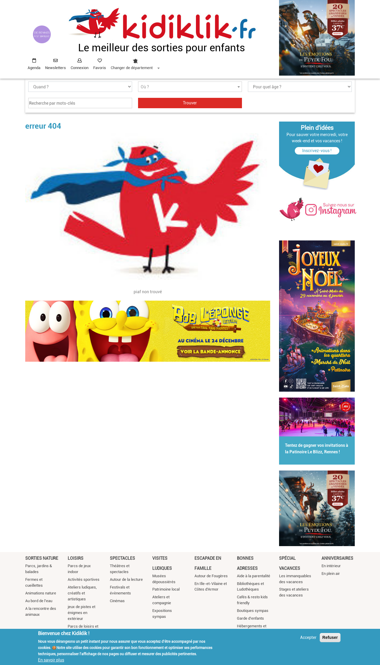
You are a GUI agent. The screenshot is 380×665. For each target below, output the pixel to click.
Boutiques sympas (252, 610)
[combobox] (135, 62)
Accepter (308, 638)
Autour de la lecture (126, 579)
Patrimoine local (166, 589)
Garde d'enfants (250, 618)
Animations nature (40, 593)
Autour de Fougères (211, 576)
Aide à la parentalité (253, 576)
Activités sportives (83, 579)
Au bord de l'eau (38, 601)
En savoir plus (51, 660)
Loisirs (75, 558)
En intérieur (331, 566)
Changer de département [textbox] (132, 68)
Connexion (79, 68)
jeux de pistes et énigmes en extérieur (81, 613)
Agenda (34, 68)
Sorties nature (41, 558)
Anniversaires (337, 558)
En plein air (331, 573)
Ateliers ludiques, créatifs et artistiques (82, 593)
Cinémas (117, 601)
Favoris (99, 68)
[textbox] (190, 87)
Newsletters (55, 68)
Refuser (330, 638)
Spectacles (122, 558)
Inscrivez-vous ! (317, 150)
